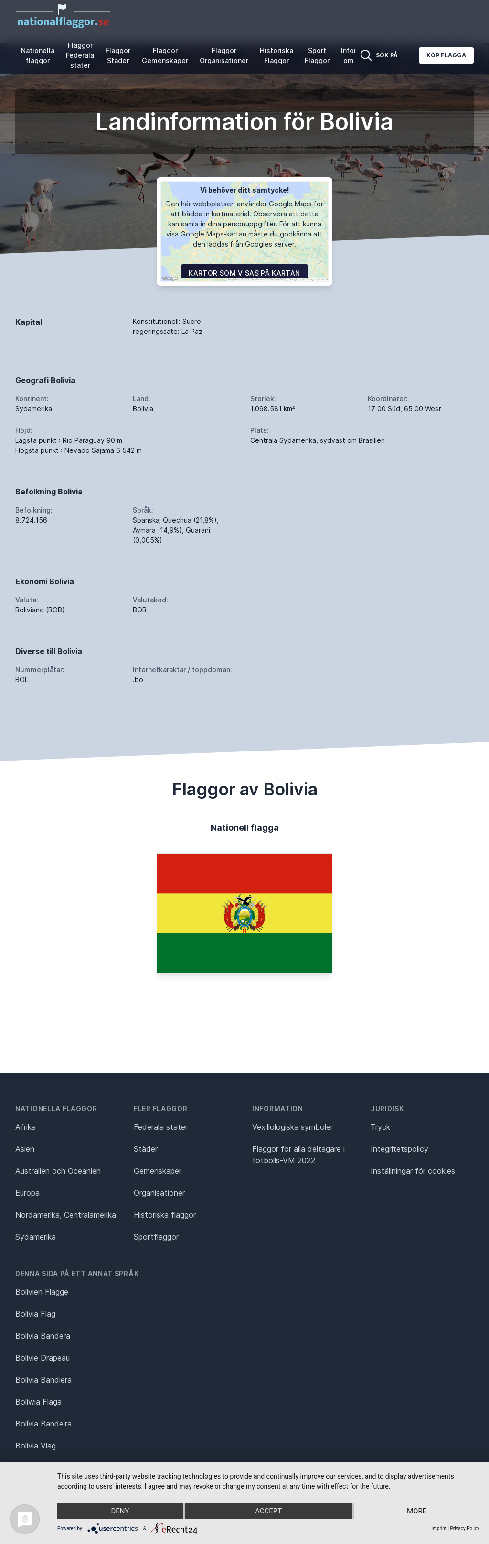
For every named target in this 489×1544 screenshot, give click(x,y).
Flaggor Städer (118, 55)
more (416, 1511)
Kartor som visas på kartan (244, 273)
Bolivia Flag (35, 1314)
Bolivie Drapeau (42, 1357)
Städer (146, 1149)
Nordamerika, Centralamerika (65, 1215)
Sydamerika (35, 1237)
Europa (27, 1193)
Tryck (380, 1127)
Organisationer (159, 1193)
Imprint (438, 1528)
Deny (120, 1511)
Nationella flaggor (37, 55)
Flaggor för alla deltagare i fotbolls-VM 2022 (298, 1154)
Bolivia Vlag (35, 1445)
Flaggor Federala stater (80, 55)
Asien (24, 1149)
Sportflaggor (156, 1237)
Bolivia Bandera (42, 1335)
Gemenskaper (157, 1171)
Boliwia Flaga (38, 1401)
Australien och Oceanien (58, 1171)
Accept (268, 1511)
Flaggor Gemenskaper (165, 55)
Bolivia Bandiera (43, 1379)
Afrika (25, 1127)
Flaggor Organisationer (224, 55)
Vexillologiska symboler (292, 1127)
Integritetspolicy (399, 1149)
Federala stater (161, 1127)
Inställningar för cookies (413, 1171)
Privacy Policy (464, 1528)
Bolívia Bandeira (43, 1423)
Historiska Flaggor (276, 55)
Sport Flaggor (317, 55)
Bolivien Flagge (41, 1292)
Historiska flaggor (165, 1215)
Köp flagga (446, 55)
